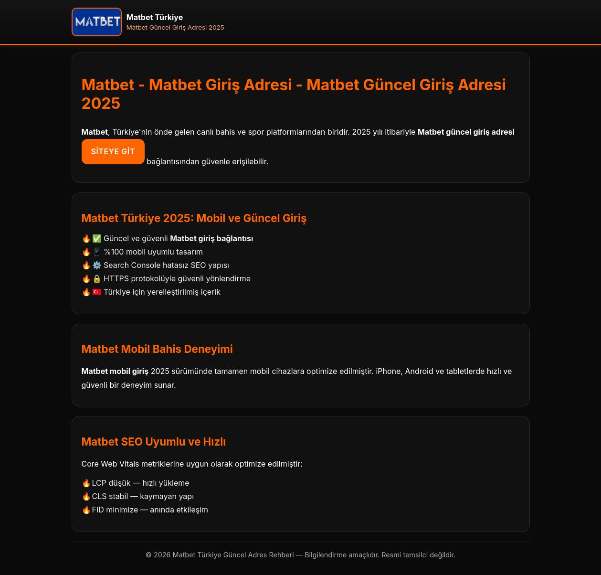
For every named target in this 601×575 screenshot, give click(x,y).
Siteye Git (113, 151)
